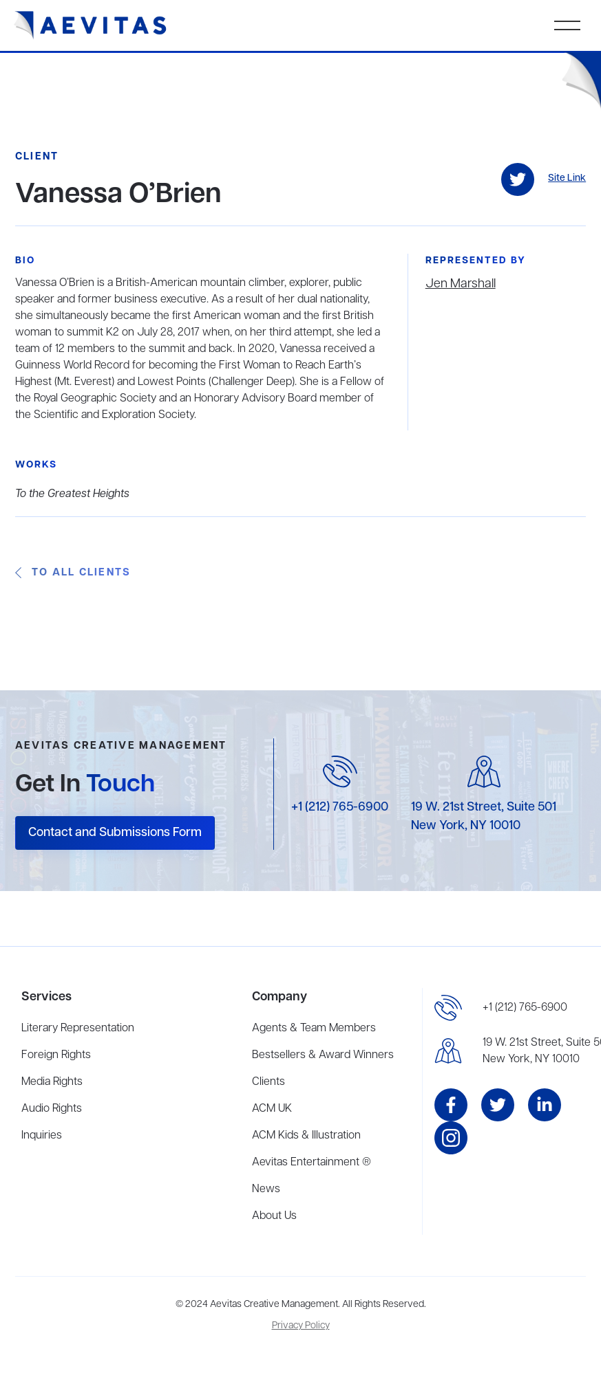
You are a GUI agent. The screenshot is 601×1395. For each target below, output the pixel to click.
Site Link (567, 178)
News (266, 1189)
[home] (90, 25)
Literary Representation (77, 1028)
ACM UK (272, 1109)
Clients (268, 1082)
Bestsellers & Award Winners (323, 1055)
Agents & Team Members (314, 1028)
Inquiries (41, 1135)
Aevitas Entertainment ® (311, 1162)
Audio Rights (51, 1109)
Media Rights (52, 1082)
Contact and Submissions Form (115, 832)
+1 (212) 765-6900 (339, 807)
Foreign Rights (56, 1055)
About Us (274, 1216)
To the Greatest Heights (72, 494)
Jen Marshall (460, 284)
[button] (567, 25)
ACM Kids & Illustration (306, 1135)
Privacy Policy (301, 1325)
